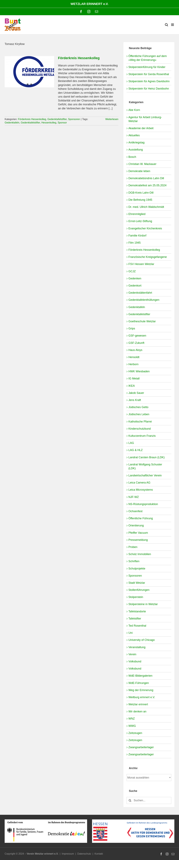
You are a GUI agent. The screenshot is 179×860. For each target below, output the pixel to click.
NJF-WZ (133, 497)
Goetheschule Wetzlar (142, 321)
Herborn (133, 364)
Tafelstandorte (137, 611)
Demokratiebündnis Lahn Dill (146, 178)
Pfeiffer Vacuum (138, 532)
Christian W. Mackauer (142, 164)
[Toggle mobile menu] (172, 24)
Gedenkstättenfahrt (140, 292)
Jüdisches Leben (138, 414)
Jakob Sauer (136, 392)
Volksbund (134, 661)
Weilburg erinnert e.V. (141, 697)
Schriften (133, 561)
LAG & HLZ (135, 450)
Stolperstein (135, 597)
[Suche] (130, 800)
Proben (132, 547)
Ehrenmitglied (136, 214)
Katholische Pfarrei (140, 421)
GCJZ (132, 271)
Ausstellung (135, 149)
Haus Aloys (135, 350)
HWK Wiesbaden (139, 371)
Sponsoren (74, 119)
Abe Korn (134, 110)
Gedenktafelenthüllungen (143, 299)
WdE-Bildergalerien (140, 675)
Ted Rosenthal (137, 625)
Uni (130, 632)
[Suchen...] (149, 800)
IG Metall (134, 378)
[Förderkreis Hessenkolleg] (29, 71)
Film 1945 (134, 242)
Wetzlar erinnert (138, 704)
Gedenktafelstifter (57, 119)
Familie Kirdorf (137, 235)
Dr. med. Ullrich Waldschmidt (146, 206)
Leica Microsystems (140, 489)
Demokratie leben (139, 171)
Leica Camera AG (139, 482)
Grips (131, 328)
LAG (131, 442)
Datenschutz (84, 853)
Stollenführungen (138, 589)
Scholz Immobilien (139, 554)
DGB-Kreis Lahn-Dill (140, 192)
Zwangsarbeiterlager (141, 747)
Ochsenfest (135, 511)
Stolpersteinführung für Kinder (146, 67)
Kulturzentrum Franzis (142, 435)
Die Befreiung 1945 (140, 199)
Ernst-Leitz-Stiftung (140, 221)
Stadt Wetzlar (136, 582)
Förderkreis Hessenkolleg (79, 58)
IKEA (131, 385)
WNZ (131, 718)
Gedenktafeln (12, 122)
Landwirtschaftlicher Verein (145, 475)
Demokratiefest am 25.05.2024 (147, 185)
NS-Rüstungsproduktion (143, 504)
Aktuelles (134, 135)
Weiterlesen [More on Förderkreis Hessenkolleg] (111, 119)
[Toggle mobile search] (166, 24)
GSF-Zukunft (136, 342)
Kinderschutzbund (139, 428)
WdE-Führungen (138, 683)
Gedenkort (134, 285)
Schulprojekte (136, 568)
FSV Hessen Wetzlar (141, 264)
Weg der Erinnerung (140, 690)
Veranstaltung (136, 647)
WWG (132, 725)
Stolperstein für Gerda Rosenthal (148, 74)
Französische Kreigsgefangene (147, 256)
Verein (132, 654)
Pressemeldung (138, 539)
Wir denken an (137, 711)
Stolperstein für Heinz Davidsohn (148, 88)
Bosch (132, 156)
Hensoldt (133, 357)
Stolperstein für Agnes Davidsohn (149, 81)
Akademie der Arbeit (140, 128)
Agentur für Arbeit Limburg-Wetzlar (145, 119)
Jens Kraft (134, 400)
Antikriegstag (136, 142)
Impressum (68, 853)
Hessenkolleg (48, 122)
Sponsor (62, 122)
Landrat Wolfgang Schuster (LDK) (145, 466)
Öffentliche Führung (140, 518)
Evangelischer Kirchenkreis (145, 228)
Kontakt (99, 853)
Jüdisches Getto (138, 407)
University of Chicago (141, 639)
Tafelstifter (134, 618)
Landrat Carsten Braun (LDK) (146, 457)
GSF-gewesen (137, 335)
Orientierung (136, 525)
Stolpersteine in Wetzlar (143, 604)
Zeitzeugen (135, 733)
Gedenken (134, 278)
